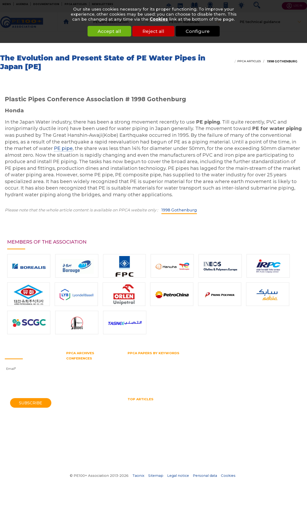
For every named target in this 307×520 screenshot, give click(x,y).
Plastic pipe (246, 371)
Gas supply (273, 358)
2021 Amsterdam (80, 368)
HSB (252, 362)
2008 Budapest (79, 394)
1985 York (74, 430)
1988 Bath (74, 425)
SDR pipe (289, 376)
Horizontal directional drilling (221, 362)
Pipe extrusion (194, 371)
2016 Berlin (75, 376)
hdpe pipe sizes (197, 404)
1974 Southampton (81, 443)
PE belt (241, 367)
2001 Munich (76, 408)
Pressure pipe (172, 376)
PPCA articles (249, 61)
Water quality (161, 422)
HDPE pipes (224, 404)
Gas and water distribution (188, 358)
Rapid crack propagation (257, 376)
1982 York (74, 434)
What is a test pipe (192, 422)
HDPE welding (251, 404)
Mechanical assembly (145, 413)
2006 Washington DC (83, 399)
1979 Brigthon (77, 439)
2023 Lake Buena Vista (85, 363)
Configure (198, 31)
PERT (273, 367)
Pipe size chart (140, 417)
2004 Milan (75, 403)
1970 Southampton (81, 452)
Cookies (159, 19)
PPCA (266, 371)
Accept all (109, 31)
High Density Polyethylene (149, 408)
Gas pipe (253, 358)
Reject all (153, 31)
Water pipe (172, 385)
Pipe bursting (139, 371)
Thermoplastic (240, 380)
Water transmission (143, 385)
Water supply (196, 385)
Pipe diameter (165, 371)
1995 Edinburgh (78, 416)
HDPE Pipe (170, 404)
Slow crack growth (157, 380)
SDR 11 (133, 380)
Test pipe (184, 380)
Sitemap (155, 475)
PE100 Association (187, 367)
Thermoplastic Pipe (267, 417)
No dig (173, 413)
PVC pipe (225, 376)
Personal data (205, 475)
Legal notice (178, 475)
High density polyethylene (149, 362)
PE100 (212, 367)
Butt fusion (137, 358)
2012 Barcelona (78, 385)
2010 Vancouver (78, 390)
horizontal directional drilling (198, 408)
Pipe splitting (221, 371)
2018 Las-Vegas (78, 372)
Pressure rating (201, 376)
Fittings (156, 358)
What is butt (222, 422)
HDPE (151, 404)
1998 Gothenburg (281, 61)
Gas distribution (228, 358)
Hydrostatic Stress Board (147, 367)
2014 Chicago (77, 381)
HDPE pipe (184, 362)
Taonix (138, 475)
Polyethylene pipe (142, 376)
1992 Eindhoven (78, 421)
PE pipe (63, 148)
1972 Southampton (81, 448)
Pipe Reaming (267, 413)
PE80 (225, 367)
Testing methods (210, 380)
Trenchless (265, 380)
